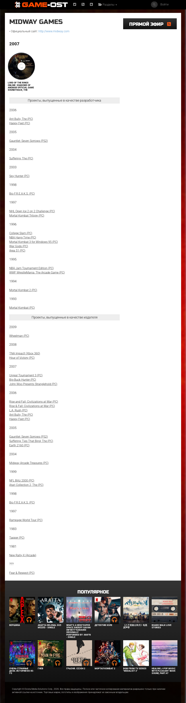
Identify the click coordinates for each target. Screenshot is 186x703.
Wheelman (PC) (19, 336)
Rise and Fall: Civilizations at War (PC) (33, 401)
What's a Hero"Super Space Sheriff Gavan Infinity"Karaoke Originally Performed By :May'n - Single (78, 631)
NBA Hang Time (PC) (22, 237)
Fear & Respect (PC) (22, 573)
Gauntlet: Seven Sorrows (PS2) (28, 141)
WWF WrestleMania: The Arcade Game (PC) (37, 272)
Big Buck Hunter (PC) (22, 379)
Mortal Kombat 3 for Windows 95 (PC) (33, 242)
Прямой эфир (148, 24)
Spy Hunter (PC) (19, 176)
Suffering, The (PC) (21, 158)
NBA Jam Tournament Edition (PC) (31, 268)
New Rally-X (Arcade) (22, 555)
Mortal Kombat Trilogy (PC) (26, 215)
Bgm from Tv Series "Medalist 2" (134, 669)
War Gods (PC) (18, 246)
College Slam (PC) (20, 233)
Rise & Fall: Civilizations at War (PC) (32, 406)
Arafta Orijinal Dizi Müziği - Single (49, 626)
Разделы (107, 4)
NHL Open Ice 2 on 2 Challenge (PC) (32, 211)
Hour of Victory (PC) (22, 357)
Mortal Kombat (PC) (22, 307)
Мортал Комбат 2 (105, 668)
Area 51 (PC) (17, 250)
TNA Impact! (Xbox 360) (24, 353)
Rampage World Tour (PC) (26, 520)
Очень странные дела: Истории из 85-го (21, 671)
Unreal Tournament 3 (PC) (26, 375)
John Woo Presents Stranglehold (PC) (33, 384)
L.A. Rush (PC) (18, 410)
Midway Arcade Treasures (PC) (28, 463)
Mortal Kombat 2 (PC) (23, 290)
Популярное (93, 592)
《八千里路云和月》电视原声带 (135, 626)
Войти (164, 4)
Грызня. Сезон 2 (75, 668)
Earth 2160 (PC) (19, 445)
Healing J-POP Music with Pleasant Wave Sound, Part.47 (163, 671)
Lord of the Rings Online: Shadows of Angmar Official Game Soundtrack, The (21, 86)
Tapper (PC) (16, 537)
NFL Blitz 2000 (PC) (21, 480)
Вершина (14, 625)
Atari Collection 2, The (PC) (26, 485)
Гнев (40, 668)
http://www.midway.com (54, 31)
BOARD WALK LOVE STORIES (161, 626)
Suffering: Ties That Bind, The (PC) (31, 441)
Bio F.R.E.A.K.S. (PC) (22, 193)
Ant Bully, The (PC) (21, 119)
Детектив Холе (103, 625)
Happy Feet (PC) (19, 123)
